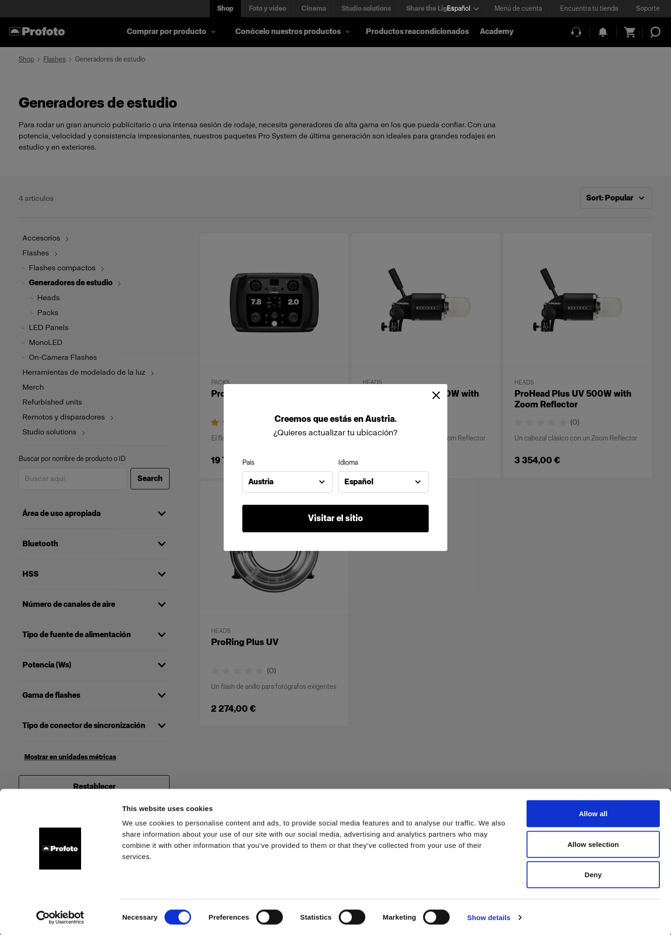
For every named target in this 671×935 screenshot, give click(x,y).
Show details (489, 917)
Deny (593, 874)
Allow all (593, 813)
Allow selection (593, 843)
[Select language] (462, 9)
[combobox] (287, 482)
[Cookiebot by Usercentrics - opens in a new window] (60, 917)
